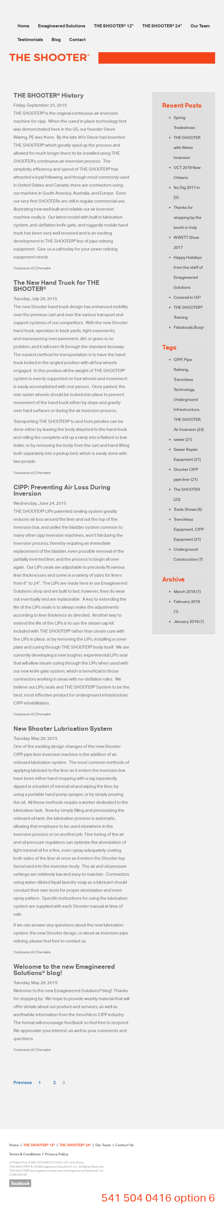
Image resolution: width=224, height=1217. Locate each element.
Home (23, 25)
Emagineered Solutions (61, 25)
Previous (22, 1082)
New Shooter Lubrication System (62, 728)
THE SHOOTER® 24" (162, 25)
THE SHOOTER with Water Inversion (187, 147)
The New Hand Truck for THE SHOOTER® (56, 285)
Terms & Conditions (25, 1154)
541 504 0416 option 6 (158, 1197)
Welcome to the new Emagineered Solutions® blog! (64, 969)
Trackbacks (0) (24, 268)
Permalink (44, 268)
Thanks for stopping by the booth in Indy (187, 217)
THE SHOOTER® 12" (114, 25)
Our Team (200, 25)
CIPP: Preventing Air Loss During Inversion (61, 490)
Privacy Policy (56, 1154)
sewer (183, 439)
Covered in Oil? (187, 297)
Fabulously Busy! (189, 327)
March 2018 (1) (187, 591)
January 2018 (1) (189, 621)
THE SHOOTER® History (48, 95)
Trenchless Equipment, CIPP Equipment (189, 529)
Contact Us (124, 1145)
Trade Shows (188, 509)
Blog (56, 39)
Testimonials (30, 39)
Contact (77, 39)
